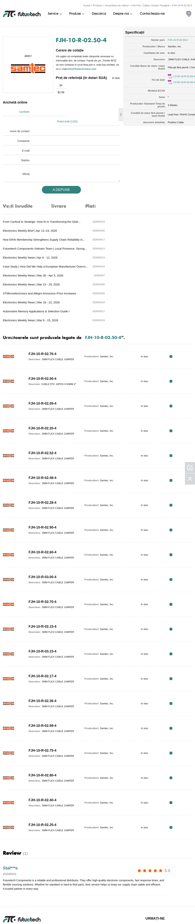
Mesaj (26, 170)
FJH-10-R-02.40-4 (41, 752)
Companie (23, 137)
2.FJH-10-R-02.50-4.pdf (172, 80)
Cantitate (24, 118)
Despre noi (121, 13)
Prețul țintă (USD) (69, 118)
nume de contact (20, 128)
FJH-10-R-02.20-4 (41, 381)
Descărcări (154, 911)
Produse (97, 4)
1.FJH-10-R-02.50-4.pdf (172, 74)
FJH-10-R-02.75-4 (41, 703)
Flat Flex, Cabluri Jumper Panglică (150, 4)
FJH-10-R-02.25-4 (41, 777)
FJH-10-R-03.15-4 (41, 604)
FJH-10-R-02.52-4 (41, 405)
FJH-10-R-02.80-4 (41, 728)
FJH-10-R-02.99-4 (41, 678)
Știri (137, 911)
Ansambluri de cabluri (117, 4)
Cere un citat (71, 911)
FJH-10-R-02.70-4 (41, 554)
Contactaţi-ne (117, 911)
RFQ (180, 310)
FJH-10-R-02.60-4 (41, 505)
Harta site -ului (177, 911)
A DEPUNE (57, 187)
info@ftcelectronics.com (75, 71)
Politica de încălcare (39, 911)
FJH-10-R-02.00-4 (40, 331)
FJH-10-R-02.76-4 (41, 306)
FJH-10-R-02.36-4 (41, 653)
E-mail (26, 147)
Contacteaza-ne (152, 13)
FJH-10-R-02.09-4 (41, 356)
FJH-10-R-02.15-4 (41, 579)
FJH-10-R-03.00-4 (41, 529)
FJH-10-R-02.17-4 (41, 629)
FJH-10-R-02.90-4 (41, 480)
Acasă (86, 4)
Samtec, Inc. (160, 44)
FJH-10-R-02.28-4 (41, 455)
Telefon (25, 157)
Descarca (99, 13)
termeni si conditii (9, 911)
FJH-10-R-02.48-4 (41, 430)
